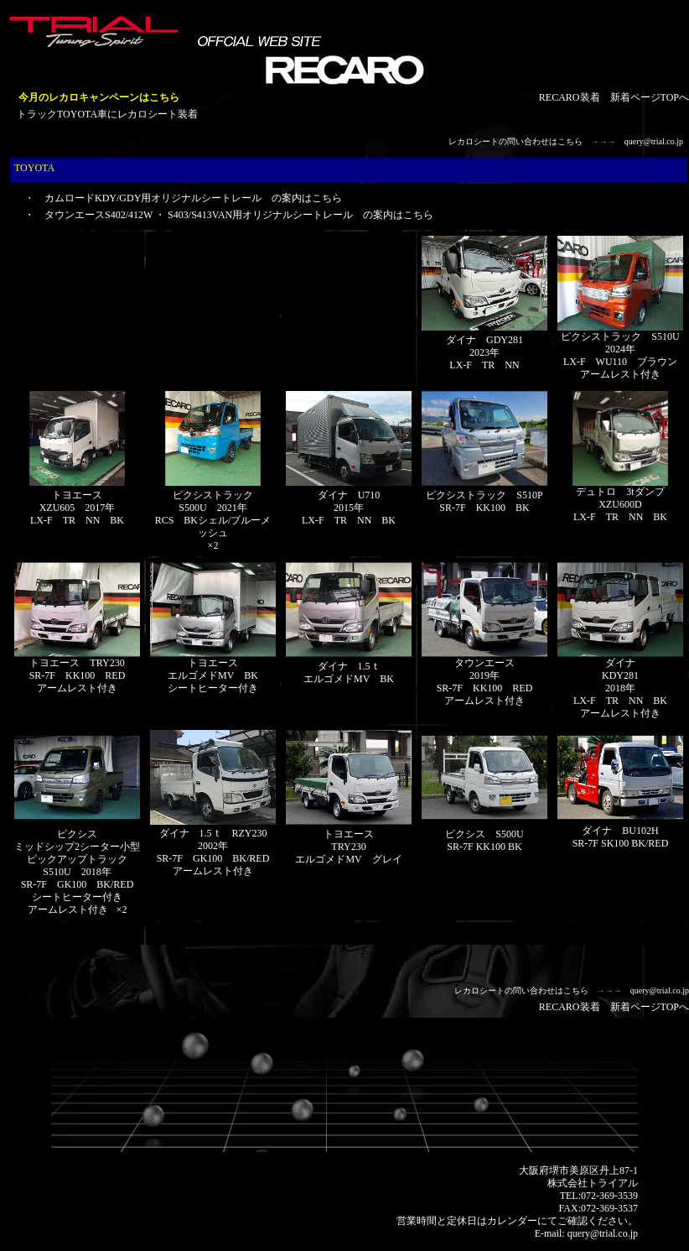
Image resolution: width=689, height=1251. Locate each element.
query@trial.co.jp (653, 141)
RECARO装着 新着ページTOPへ (614, 97)
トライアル (613, 1183)
